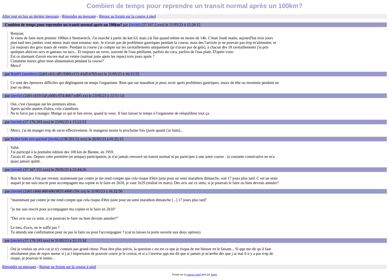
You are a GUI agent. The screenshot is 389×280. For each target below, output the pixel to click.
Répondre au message (79, 16)
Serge (214, 274)
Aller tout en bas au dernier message (30, 16)
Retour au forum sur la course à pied (127, 16)
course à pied (193, 274)
